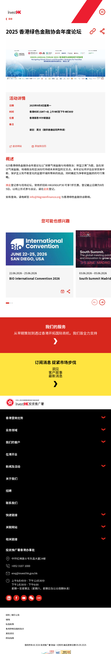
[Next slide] (102, 302)
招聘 (9, 491)
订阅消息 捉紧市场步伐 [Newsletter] (55, 362)
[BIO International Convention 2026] (39, 249)
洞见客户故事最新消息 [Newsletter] (55, 372)
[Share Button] (102, 31)
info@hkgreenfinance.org (45, 197)
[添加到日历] (62, 291)
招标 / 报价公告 (13, 614)
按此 (8, 185)
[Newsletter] (55, 384)
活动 (10, 18)
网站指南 (10, 638)
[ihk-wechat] (31, 598)
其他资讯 (10, 633)
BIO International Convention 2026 (34, 278)
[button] (7, 303)
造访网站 (17, 146)
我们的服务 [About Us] (55, 326)
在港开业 (11, 454)
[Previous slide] (95, 302)
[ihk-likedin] (9, 598)
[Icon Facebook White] (16, 598)
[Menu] (102, 12)
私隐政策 (10, 624)
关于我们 (11, 478)
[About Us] (55, 341)
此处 (46, 189)
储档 (8, 619)
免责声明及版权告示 (15, 628)
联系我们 (11, 503)
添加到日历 (40, 146)
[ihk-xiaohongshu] (39, 598)
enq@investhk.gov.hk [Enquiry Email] (24, 573)
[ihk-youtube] (24, 598)
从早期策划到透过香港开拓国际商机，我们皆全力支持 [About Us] (55, 333)
